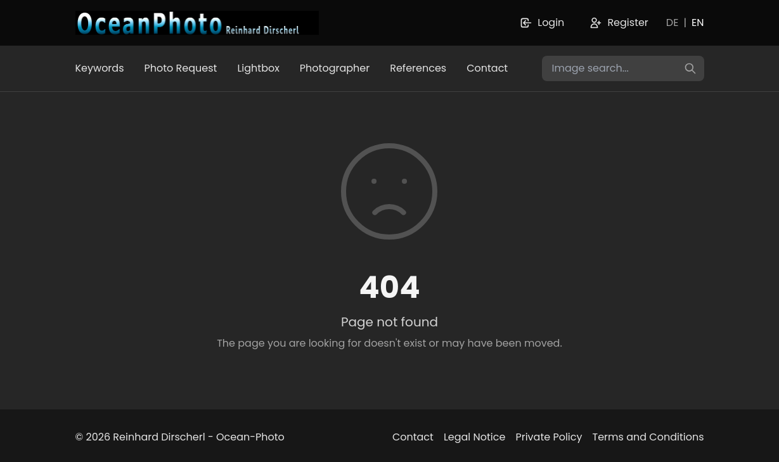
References (418, 68)
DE (672, 22)
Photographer (335, 68)
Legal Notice (475, 437)
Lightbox (258, 68)
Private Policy (548, 437)
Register (618, 22)
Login (542, 22)
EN (698, 22)
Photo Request (181, 68)
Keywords (99, 68)
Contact (487, 68)
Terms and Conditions (648, 437)
